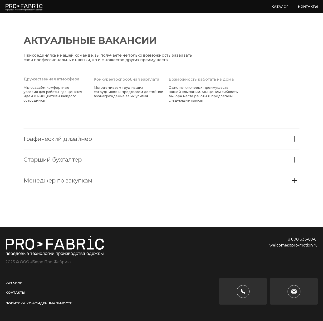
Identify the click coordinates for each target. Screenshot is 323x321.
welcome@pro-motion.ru (293, 245)
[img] (313, 261)
